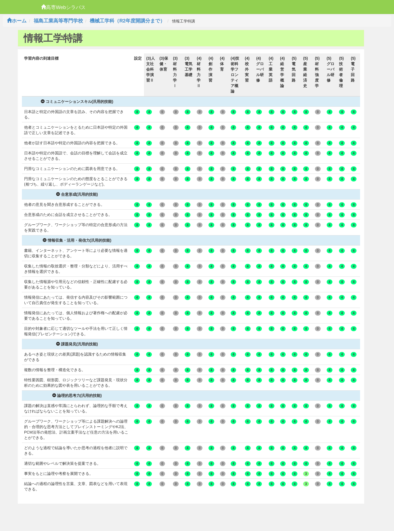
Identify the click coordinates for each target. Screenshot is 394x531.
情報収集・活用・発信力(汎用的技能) (77, 240)
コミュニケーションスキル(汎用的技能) (77, 101)
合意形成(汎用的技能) (77, 194)
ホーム (17, 21)
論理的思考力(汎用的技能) (77, 395)
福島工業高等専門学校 (58, 21)
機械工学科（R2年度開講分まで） (127, 21)
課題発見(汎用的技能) (77, 344)
